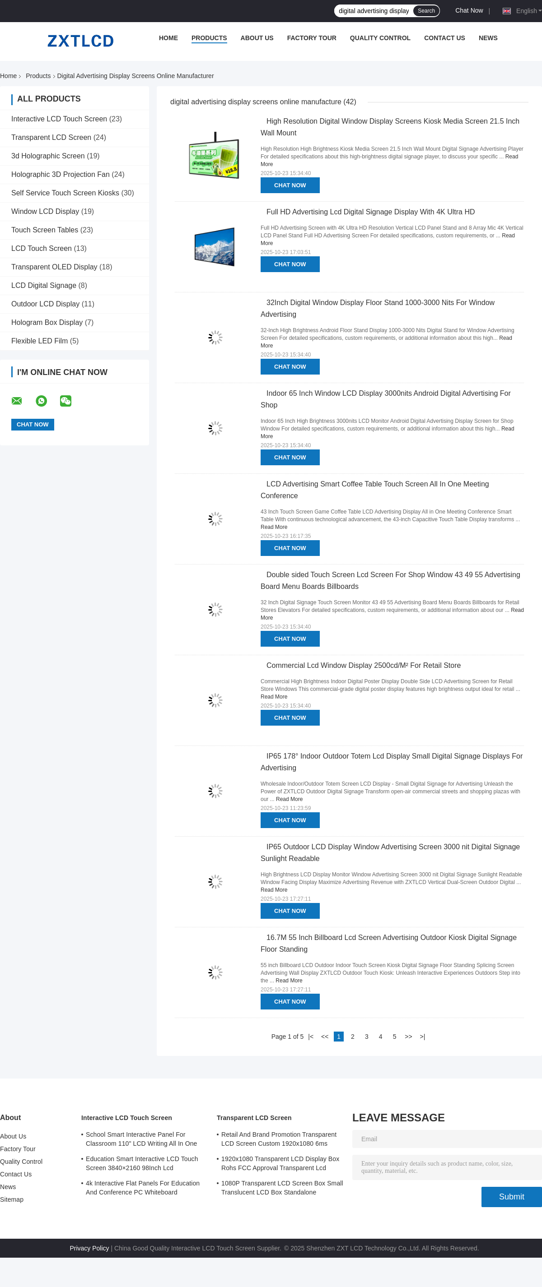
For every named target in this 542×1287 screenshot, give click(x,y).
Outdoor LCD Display (45, 304)
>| (422, 1036)
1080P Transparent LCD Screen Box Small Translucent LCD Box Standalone (282, 1188)
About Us (257, 38)
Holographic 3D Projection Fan (60, 174)
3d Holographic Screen (48, 156)
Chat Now (469, 10)
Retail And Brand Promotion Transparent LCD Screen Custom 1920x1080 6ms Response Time (278, 1140)
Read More (274, 527)
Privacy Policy (89, 1248)
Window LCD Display (45, 211)
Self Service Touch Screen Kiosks (65, 193)
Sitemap (11, 1199)
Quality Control (380, 38)
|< (310, 1036)
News (488, 38)
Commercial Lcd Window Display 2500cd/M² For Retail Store (363, 665)
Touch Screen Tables (44, 230)
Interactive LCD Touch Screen (59, 119)
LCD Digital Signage (43, 285)
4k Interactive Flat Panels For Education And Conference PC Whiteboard (143, 1188)
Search (426, 11)
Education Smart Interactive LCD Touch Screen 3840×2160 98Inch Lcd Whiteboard (142, 1164)
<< (324, 1036)
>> (408, 1036)
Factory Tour (311, 38)
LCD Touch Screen (41, 248)
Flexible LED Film (39, 341)
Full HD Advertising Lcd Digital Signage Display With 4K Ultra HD (370, 212)
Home (168, 38)
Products (209, 38)
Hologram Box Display (47, 322)
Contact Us (444, 38)
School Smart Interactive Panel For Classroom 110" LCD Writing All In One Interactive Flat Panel (141, 1140)
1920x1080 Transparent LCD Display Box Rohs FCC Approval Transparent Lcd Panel (280, 1164)
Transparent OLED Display (54, 267)
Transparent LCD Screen (51, 137)
